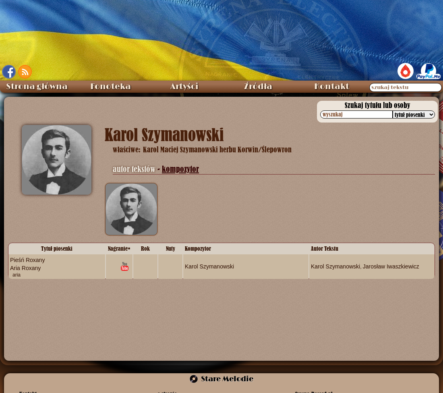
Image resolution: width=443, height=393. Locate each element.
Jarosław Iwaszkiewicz (391, 266)
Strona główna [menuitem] (37, 86)
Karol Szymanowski (209, 266)
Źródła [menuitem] (258, 86)
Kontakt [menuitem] (331, 86)
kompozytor (180, 169)
